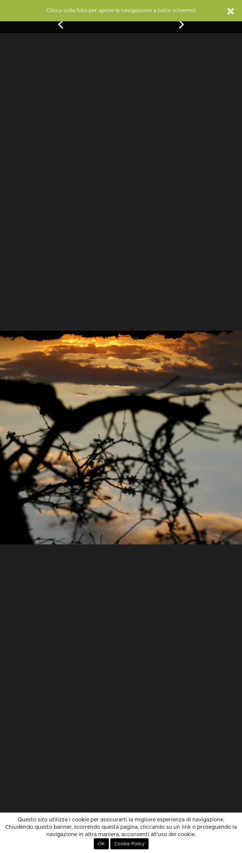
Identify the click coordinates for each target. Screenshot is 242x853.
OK (101, 844)
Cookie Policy (129, 844)
